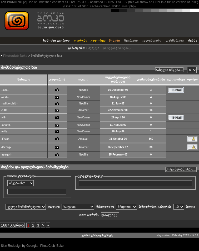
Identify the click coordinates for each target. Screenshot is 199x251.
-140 (4, 110)
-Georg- (6, 147)
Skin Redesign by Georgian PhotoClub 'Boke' (32, 246)
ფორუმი (80, 40)
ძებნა (192, 40)
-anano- (6, 124)
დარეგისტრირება (116, 48)
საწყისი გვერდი (56, 40)
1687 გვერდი (12, 225)
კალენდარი (152, 40)
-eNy (4, 131)
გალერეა (98, 40)
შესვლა (94, 48)
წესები (114, 40)
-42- (3, 117)
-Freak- (5, 138)
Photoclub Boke (15, 56)
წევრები (131, 40)
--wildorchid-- (9, 103)
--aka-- (5, 89)
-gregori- (6, 154)
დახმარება (175, 40)
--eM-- (4, 97)
